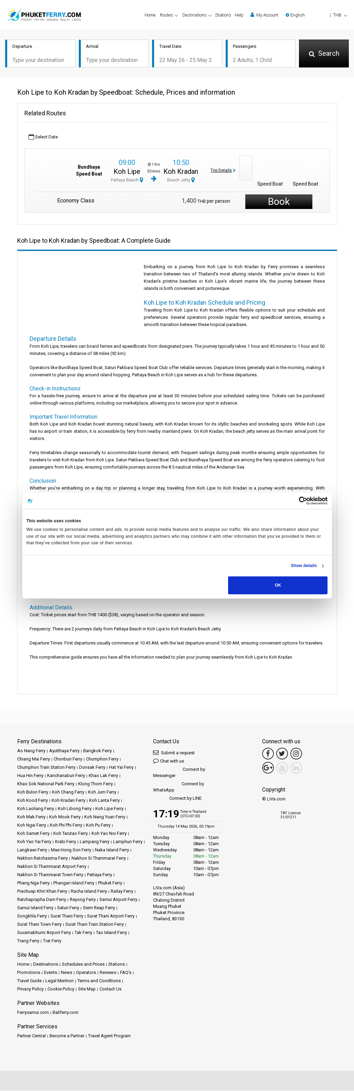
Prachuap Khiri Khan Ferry (42, 891)
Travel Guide (29, 981)
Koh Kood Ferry (32, 800)
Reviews (108, 972)
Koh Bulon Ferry (32, 792)
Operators (86, 972)
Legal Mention (59, 981)
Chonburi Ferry (68, 759)
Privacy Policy (30, 989)
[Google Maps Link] (268, 768)
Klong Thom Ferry (95, 784)
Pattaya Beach (127, 180)
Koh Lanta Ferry (104, 800)
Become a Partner (67, 1036)
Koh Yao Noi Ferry (109, 833)
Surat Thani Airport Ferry (111, 916)
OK (278, 585)
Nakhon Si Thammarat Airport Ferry (51, 866)
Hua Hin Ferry (30, 775)
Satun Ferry (68, 908)
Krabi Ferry (65, 842)
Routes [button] (166, 15)
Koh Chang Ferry (68, 792)
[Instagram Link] (296, 754)
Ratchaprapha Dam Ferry (41, 899)
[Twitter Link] (282, 754)
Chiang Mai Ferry (33, 759)
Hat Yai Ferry (121, 767)
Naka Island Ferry (112, 850)
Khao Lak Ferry (103, 775)
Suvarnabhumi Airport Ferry (44, 932)
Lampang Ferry (94, 842)
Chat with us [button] (168, 761)
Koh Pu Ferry (98, 825)
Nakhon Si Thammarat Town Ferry (50, 875)
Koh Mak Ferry (31, 817)
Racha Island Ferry (89, 891)
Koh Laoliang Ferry (35, 808)
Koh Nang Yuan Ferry (104, 817)
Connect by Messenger (179, 772)
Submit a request (174, 753)
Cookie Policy (60, 989)
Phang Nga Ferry (33, 883)
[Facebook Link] (268, 754)
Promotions (28, 972)
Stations (223, 15)
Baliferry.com (65, 1012)
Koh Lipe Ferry (109, 808)
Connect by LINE (177, 799)
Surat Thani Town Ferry (39, 924)
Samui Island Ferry (35, 908)
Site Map (87, 989)
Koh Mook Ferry (65, 817)
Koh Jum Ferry (102, 792)
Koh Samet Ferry (33, 833)
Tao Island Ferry (111, 932)
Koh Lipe (127, 172)
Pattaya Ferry (99, 875)
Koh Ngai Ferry (31, 825)
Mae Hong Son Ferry (71, 850)
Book (279, 202)
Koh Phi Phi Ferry (66, 825)
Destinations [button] (194, 15)
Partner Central (31, 1036)
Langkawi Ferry (32, 850)
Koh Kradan (180, 172)
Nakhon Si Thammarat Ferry (99, 858)
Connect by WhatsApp (178, 787)
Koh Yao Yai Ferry (34, 842)
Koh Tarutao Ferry (70, 833)
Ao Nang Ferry (31, 751)
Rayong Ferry (83, 899)
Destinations (45, 964)
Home (149, 15)
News (66, 972)
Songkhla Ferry (32, 916)
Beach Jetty (181, 180)
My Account (264, 15)
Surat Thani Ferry (67, 916)
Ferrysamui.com (33, 1012)
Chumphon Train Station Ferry (46, 767)
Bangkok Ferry (97, 751)
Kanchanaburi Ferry (66, 775)
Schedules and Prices (83, 964)
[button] (316, 15)
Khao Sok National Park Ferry (45, 784)
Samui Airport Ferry (118, 899)
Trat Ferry (52, 941)
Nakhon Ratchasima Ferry (42, 858)
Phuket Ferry (110, 883)
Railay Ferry (122, 891)
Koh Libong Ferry (75, 808)
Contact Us (110, 989)
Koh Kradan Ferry (68, 800)
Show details (304, 566)
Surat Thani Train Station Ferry (94, 924)
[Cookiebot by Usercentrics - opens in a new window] (297, 500)
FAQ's (125, 972)
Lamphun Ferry (127, 842)
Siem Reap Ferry (99, 908)
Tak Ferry (83, 932)
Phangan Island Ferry (73, 883)
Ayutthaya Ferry (64, 751)
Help (239, 15)
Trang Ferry (28, 941)
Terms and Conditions (99, 981)
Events (50, 972)
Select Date (43, 137)
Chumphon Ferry (102, 759)
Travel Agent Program (109, 1036)
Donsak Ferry (92, 767)
